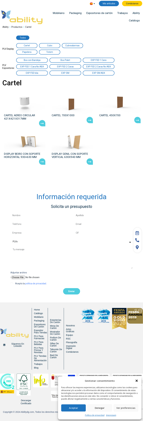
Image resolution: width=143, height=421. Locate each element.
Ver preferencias (125, 407)
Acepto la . (31, 283)
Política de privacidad (94, 415)
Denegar (99, 407)
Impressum (111, 415)
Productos (16, 27)
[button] (136, 380)
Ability (5, 27)
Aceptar (73, 407)
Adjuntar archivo (18, 272)
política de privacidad (35, 283)
